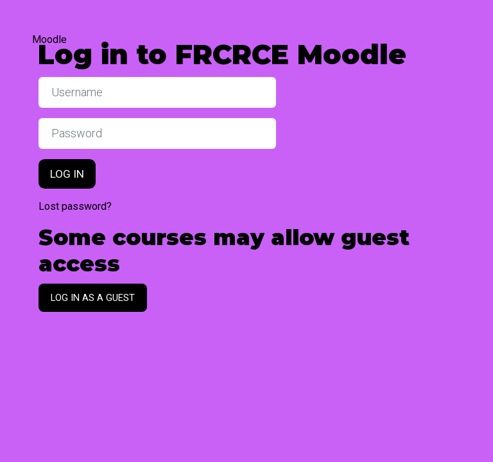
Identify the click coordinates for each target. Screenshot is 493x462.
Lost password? (75, 206)
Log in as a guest (93, 298)
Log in (67, 173)
